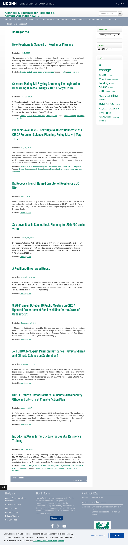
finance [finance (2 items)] (109, 80)
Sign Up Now (56, 518)
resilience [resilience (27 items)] (106, 104)
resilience (75, 72)
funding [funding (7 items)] (103, 87)
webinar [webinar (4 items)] (102, 121)
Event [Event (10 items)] (102, 79)
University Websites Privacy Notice (48, 540)
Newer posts (80, 480)
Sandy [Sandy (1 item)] (105, 109)
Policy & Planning (12, 516)
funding (59, 169)
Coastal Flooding (11, 512)
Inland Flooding (11, 508)
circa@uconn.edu (99, 502)
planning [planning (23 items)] (111, 95)
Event (40, 169)
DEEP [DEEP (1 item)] (111, 75)
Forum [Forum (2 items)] (111, 83)
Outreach (58, 466)
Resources (62, 20)
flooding (46, 169)
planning (62, 468)
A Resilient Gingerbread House (31, 269)
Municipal (50, 466)
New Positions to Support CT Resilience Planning (42, 45)
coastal (63, 72)
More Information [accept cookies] (97, 535)
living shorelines (39, 466)
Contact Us (111, 20)
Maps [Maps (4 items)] (101, 96)
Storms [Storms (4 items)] (115, 117)
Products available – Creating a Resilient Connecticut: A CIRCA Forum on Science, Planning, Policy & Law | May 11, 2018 (47, 134)
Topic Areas (48, 20)
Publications (78, 20)
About (18, 20)
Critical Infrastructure (13, 505)
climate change (70, 116)
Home (8, 20)
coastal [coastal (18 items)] (104, 75)
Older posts (17, 478)
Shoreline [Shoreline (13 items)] (105, 117)
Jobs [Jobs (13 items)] (102, 90)
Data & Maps (32, 72)
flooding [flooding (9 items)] (103, 83)
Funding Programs (40, 166)
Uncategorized (48, 72)
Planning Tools (69, 466)
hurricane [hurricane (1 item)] (110, 87)
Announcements (94, 20)
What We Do (31, 20)
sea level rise (17, 118)
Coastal (23, 72)
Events (29, 116)
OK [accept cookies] (117, 535)
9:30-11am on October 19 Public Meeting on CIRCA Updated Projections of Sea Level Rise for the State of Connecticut (46, 310)
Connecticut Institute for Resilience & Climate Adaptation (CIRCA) (30, 14)
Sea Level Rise (39, 116)
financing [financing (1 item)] (115, 79)
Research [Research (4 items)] (103, 99)
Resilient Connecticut (17, 24)
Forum (52, 169)
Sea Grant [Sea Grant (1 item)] (111, 109)
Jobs (40, 72)
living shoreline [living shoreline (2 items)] (111, 91)
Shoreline (16, 171)
